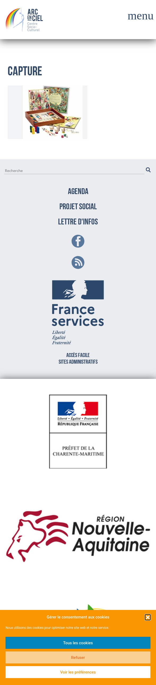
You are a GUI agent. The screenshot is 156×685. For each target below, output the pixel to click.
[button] (147, 617)
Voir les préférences (78, 672)
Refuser (78, 657)
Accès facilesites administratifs (78, 321)
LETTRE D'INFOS (78, 222)
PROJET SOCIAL (78, 207)
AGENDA (78, 192)
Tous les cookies (78, 643)
